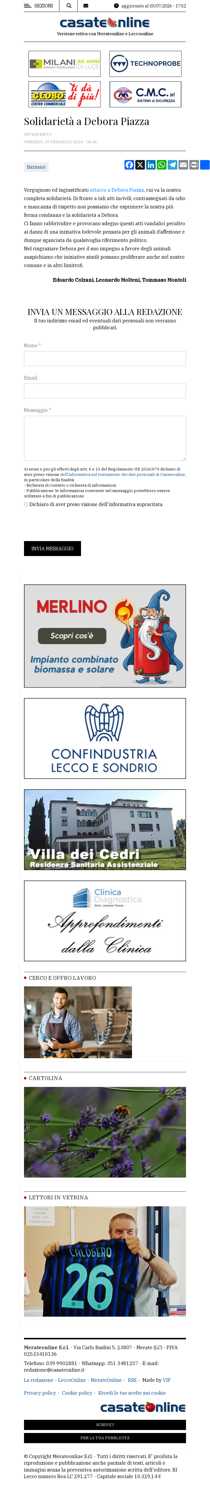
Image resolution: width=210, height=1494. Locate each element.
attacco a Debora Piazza (117, 190)
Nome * (32, 345)
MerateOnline (106, 1380)
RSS (132, 1380)
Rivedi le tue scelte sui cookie (132, 1393)
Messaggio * (37, 410)
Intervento (38, 134)
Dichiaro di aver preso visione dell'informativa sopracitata (96, 504)
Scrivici (105, 1424)
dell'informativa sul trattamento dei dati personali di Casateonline (122, 474)
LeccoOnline (72, 1380)
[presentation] (69, 524)
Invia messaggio (53, 549)
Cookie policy (77, 1393)
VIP (167, 1380)
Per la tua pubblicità (105, 1437)
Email (30, 378)
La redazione (38, 1380)
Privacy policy (40, 1393)
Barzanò (36, 167)
